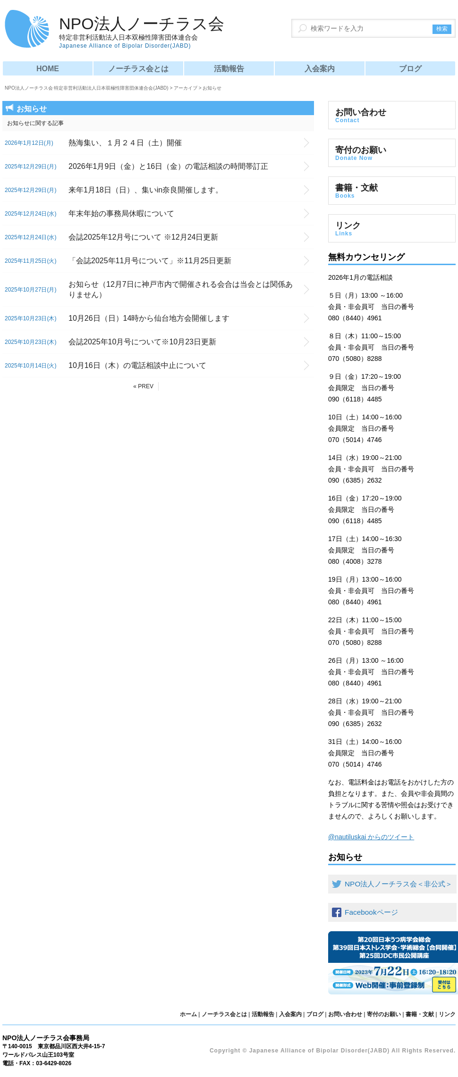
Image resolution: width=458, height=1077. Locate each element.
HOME (47, 69)
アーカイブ (185, 88)
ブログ (410, 69)
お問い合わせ (392, 116)
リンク (392, 229)
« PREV (143, 386)
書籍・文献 (392, 191)
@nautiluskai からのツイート (371, 837)
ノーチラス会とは (138, 69)
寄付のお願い (392, 153)
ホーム (188, 1014)
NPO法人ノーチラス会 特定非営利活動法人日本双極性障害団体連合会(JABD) (87, 88)
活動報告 (229, 69)
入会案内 (320, 69)
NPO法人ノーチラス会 (141, 32)
